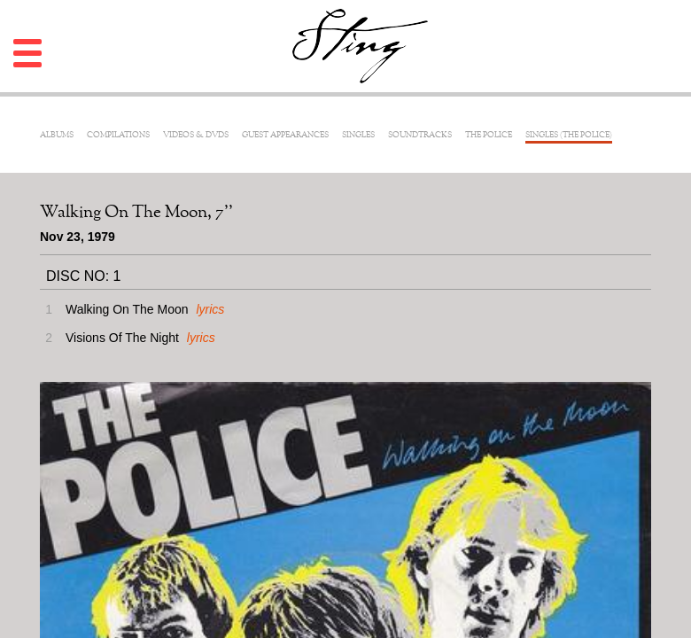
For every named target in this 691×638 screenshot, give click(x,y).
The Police (488, 135)
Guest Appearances (285, 135)
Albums (57, 135)
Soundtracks (420, 135)
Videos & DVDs (196, 135)
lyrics (210, 309)
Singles (358, 135)
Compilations (118, 135)
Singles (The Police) (568, 135)
